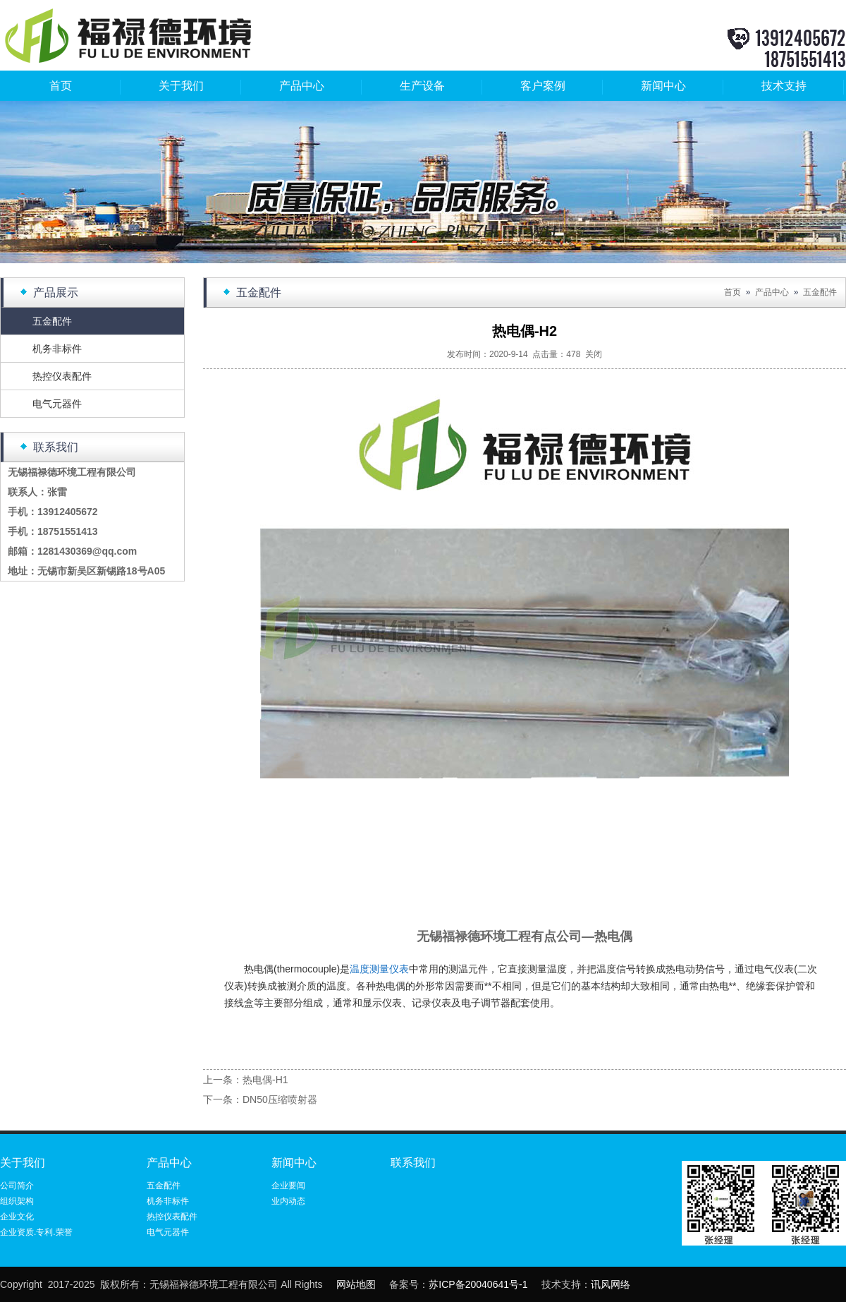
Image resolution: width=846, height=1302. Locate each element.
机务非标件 (57, 348)
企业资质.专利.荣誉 (36, 1232)
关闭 (593, 354)
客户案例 (542, 86)
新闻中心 (663, 86)
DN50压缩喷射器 (280, 1099)
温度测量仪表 (379, 969)
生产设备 (422, 86)
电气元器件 (57, 403)
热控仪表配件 (62, 376)
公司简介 (17, 1186)
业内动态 (288, 1201)
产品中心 (301, 86)
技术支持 (784, 86)
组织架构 (17, 1201)
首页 (60, 86)
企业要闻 (288, 1186)
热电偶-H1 (265, 1079)
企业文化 (17, 1217)
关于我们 (181, 86)
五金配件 (52, 321)
